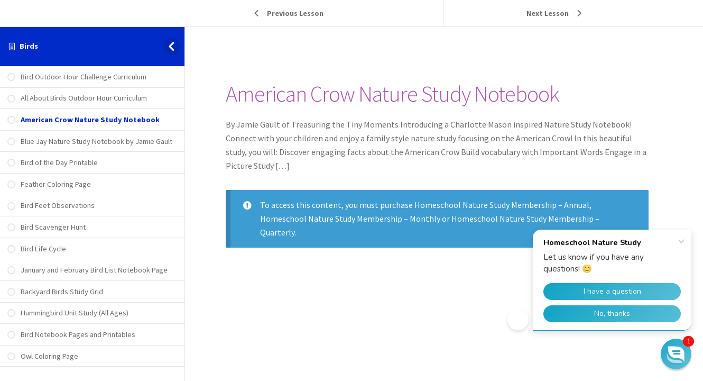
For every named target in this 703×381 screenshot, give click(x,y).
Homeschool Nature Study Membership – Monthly (357, 218)
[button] (676, 354)
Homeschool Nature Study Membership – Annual (508, 204)
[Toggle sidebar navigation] (173, 46)
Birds (29, 46)
